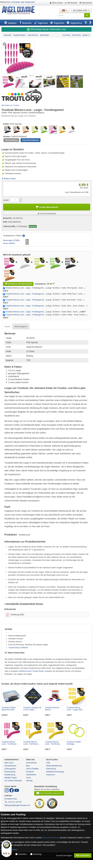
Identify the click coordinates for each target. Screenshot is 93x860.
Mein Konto (56, 3)
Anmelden (15, 2)
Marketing (37, 854)
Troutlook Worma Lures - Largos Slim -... (76, 709)
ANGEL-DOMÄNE (19, 10)
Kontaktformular (10, 799)
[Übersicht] (76, 35)
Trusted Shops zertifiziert (18, 648)
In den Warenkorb (46, 207)
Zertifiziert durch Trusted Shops (31, 671)
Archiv (28, 778)
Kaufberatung (9, 775)
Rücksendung (9, 772)
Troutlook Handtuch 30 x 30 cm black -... (32, 709)
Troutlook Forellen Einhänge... (74, 743)
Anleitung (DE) (15, 614)
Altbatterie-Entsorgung (55, 772)
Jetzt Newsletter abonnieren (49, 792)
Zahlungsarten (10, 769)
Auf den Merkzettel (46, 213)
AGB (48, 763)
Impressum (50, 775)
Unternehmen (31, 763)
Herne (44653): (9, 243)
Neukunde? (30, 2)
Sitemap (29, 781)
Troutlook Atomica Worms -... (52, 709)
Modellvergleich (20, 326)
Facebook (30, 772)
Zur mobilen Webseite (13, 781)
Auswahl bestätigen (64, 855)
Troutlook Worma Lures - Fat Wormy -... (10, 743)
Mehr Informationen (9, 850)
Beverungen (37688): (11, 240)
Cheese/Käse (11, 140)
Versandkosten (10, 766)
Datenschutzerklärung (51, 838)
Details (7, 326)
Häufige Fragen (10, 778)
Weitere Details (8, 179)
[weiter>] (85, 35)
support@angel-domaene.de (17, 805)
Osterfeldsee (31, 775)
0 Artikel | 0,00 (81, 10)
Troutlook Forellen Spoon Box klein (8, 709)
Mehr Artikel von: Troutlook (10, 105)
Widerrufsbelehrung (54, 766)
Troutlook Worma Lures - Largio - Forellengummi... (25, 294)
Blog (28, 766)
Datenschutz (51, 769)
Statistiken (22, 854)
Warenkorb (85, 3)
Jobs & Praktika (32, 769)
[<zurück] (66, 35)
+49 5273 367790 (13, 801)
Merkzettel (71, 3)
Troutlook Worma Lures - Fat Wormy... (53, 743)
